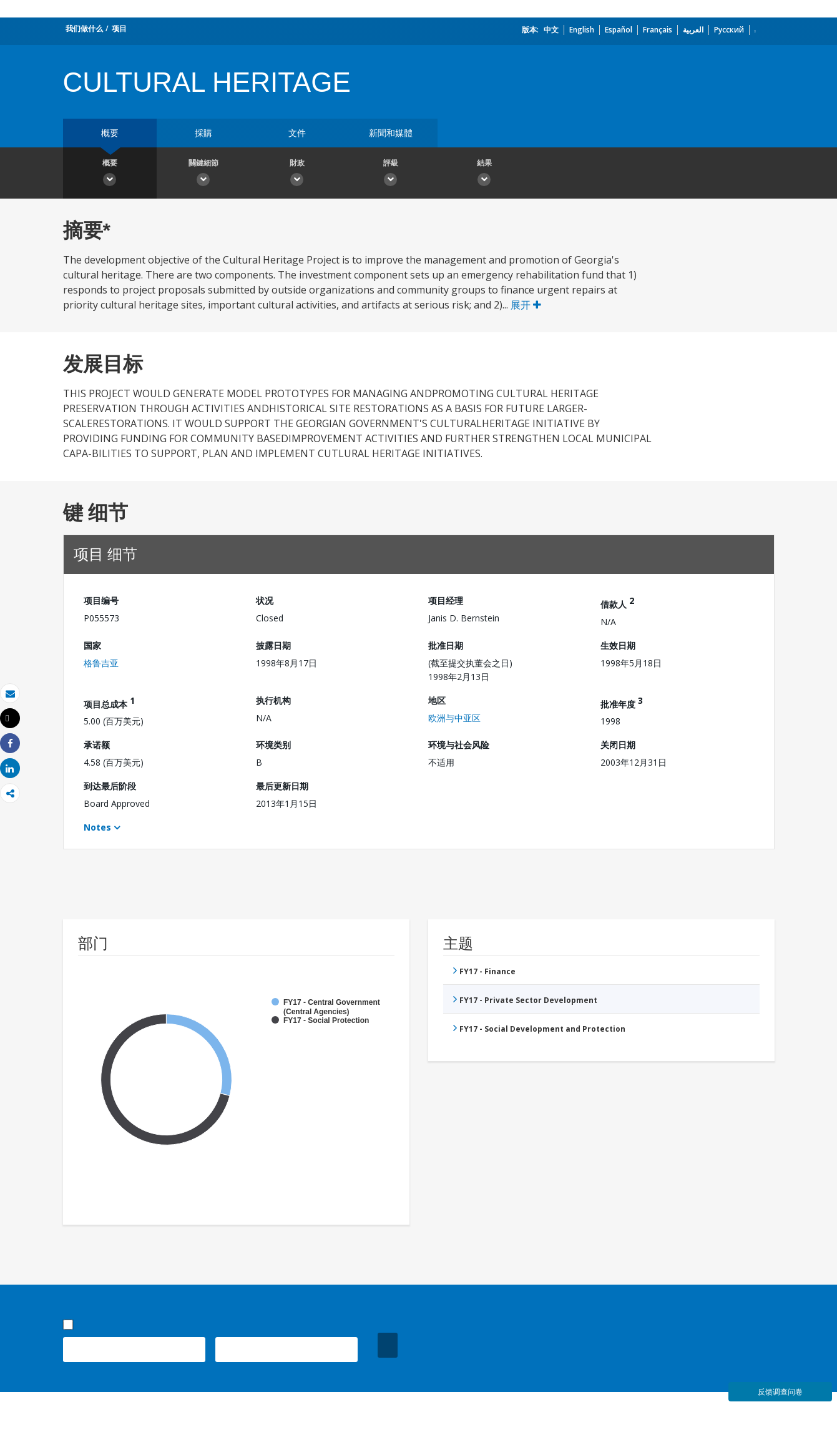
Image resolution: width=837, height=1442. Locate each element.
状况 (264, 600)
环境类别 (273, 745)
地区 (437, 700)
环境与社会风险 (458, 745)
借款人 (617, 602)
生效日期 (617, 645)
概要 (110, 133)
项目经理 (445, 600)
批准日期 (445, 645)
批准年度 (621, 702)
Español (618, 29)
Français (657, 29)
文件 (297, 133)
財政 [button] (297, 174)
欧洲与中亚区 (454, 718)
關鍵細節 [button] (203, 174)
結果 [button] (484, 174)
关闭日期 (617, 745)
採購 (203, 133)
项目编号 (101, 600)
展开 (526, 305)
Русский (729, 29)
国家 (92, 645)
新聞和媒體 (391, 133)
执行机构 (273, 700)
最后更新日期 (282, 786)
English (581, 29)
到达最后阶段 (110, 786)
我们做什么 (84, 28)
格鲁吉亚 (101, 663)
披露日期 (273, 645)
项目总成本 (109, 702)
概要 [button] (110, 174)
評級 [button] (391, 174)
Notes (97, 827)
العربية (693, 29)
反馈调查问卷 (780, 1391)
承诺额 (97, 745)
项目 (119, 28)
